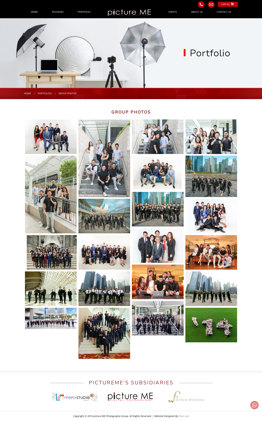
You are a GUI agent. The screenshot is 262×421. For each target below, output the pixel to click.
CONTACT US (224, 11)
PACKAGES (58, 11)
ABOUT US (197, 11)
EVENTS (172, 11)
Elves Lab (184, 416)
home (27, 93)
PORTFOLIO (84, 11)
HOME (34, 11)
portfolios (45, 93)
